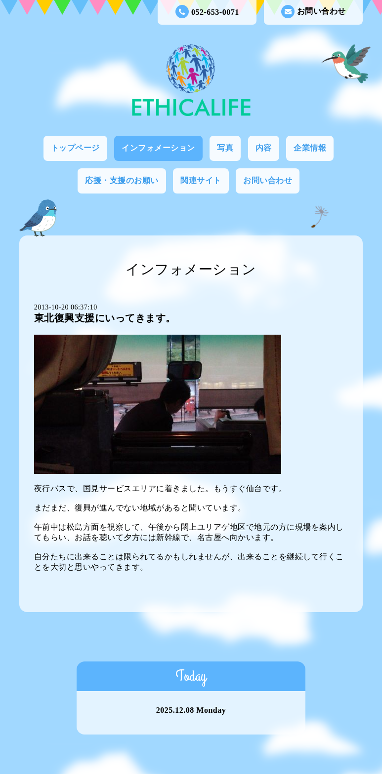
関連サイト (200, 180)
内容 (263, 148)
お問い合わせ (313, 11)
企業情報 (310, 148)
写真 (225, 148)
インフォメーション (158, 148)
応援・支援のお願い (122, 180)
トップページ (75, 148)
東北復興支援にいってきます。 (105, 317)
